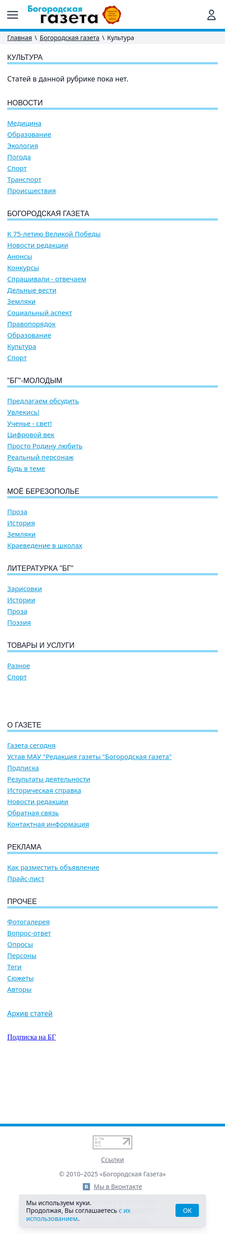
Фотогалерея (28, 973)
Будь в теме (26, 468)
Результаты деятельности (48, 830)
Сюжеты (20, 1029)
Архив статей (30, 1065)
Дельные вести (31, 290)
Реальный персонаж (40, 457)
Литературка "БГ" (40, 568)
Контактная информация (48, 875)
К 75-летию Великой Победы (54, 234)
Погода (19, 157)
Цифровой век (30, 434)
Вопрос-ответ (29, 984)
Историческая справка (44, 841)
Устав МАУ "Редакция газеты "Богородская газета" (89, 808)
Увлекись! (23, 412)
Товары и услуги (41, 645)
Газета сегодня (31, 796)
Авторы (19, 1040)
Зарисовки (24, 588)
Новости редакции (37, 245)
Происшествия (31, 190)
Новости (25, 103)
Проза (17, 511)
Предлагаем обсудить (43, 401)
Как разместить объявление (53, 918)
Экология (22, 145)
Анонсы (19, 256)
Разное (18, 665)
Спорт (17, 168)
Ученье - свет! (29, 423)
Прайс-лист (26, 930)
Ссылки (112, 1159)
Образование (29, 134)
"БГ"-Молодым (34, 380)
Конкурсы (23, 267)
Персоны (21, 1007)
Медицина (24, 123)
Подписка (23, 819)
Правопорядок (31, 324)
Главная (19, 37)
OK (187, 1210)
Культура (21, 346)
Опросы (20, 995)
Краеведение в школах (44, 545)
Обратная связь (33, 864)
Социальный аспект (39, 312)
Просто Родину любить (44, 446)
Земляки (21, 301)
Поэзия (19, 622)
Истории (21, 600)
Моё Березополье (43, 491)
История (21, 523)
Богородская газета (69, 37)
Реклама (24, 898)
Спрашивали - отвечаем (46, 279)
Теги (14, 1018)
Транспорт (24, 179)
